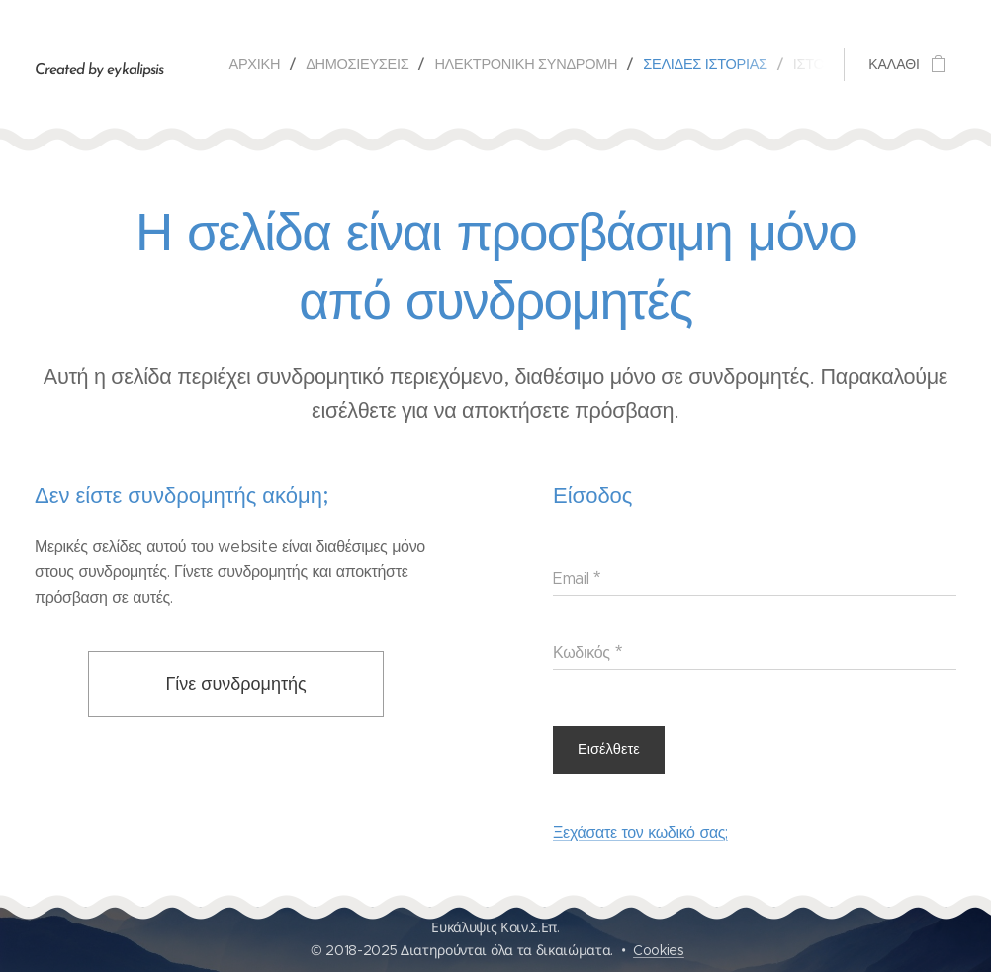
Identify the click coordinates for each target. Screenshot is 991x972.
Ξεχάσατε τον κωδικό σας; (640, 833)
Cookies (658, 950)
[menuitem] (260, 64)
